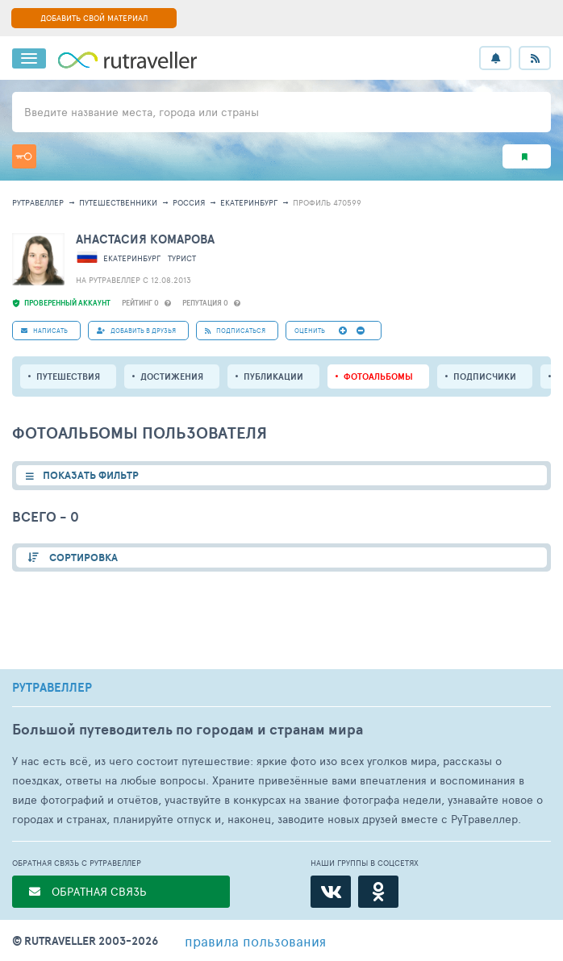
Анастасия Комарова (145, 239)
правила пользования (255, 940)
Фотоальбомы (378, 376)
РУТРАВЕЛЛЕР (52, 687)
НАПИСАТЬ (44, 330)
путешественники (118, 202)
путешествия (68, 376)
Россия (189, 202)
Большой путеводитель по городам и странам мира (187, 729)
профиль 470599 (327, 202)
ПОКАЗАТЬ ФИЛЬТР (91, 475)
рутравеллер (38, 202)
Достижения (171, 376)
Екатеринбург (248, 202)
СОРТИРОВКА (82, 557)
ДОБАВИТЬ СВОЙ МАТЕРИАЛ (94, 17)
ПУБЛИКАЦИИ (273, 376)
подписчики (484, 376)
